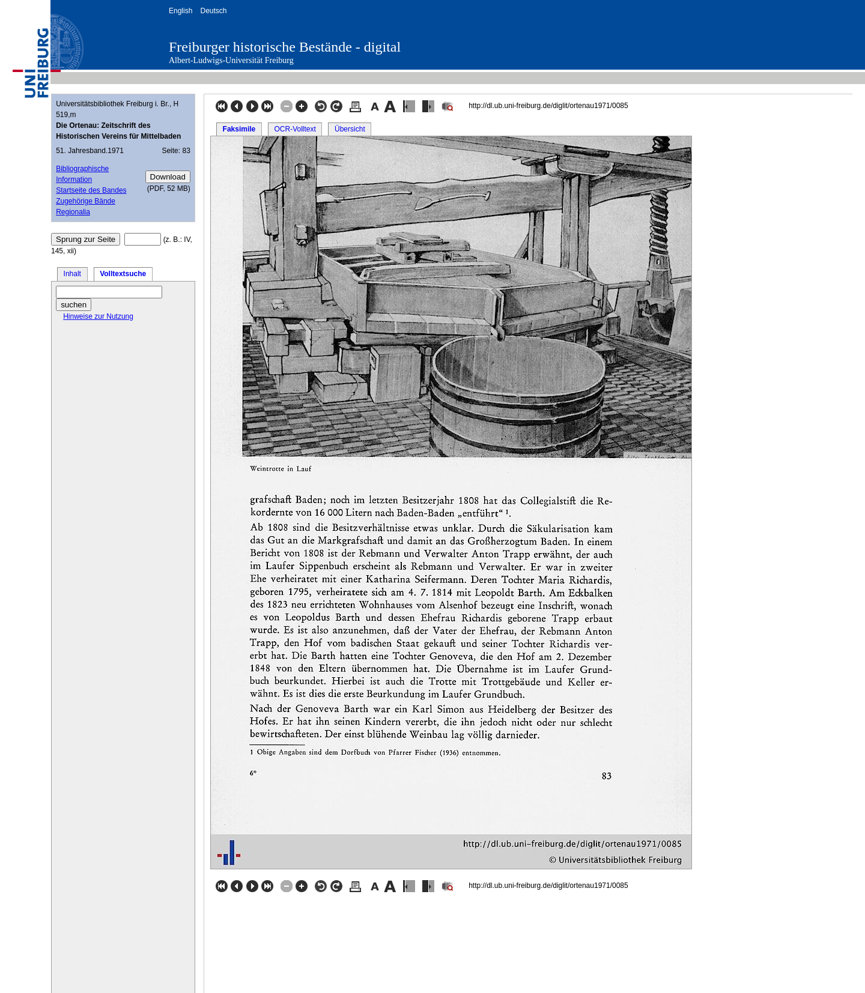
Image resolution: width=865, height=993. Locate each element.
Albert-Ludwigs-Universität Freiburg (231, 60)
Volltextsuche (123, 274)
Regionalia (73, 212)
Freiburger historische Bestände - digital (285, 47)
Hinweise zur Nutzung (98, 316)
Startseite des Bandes (91, 190)
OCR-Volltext (294, 129)
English (180, 11)
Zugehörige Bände (85, 201)
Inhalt (72, 274)
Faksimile (239, 129)
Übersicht (350, 129)
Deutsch (213, 11)
